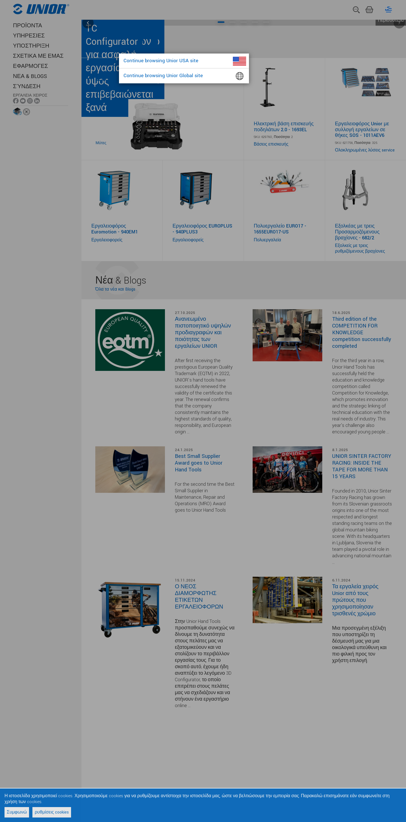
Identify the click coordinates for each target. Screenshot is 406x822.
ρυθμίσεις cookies (52, 812)
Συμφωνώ (17, 812)
